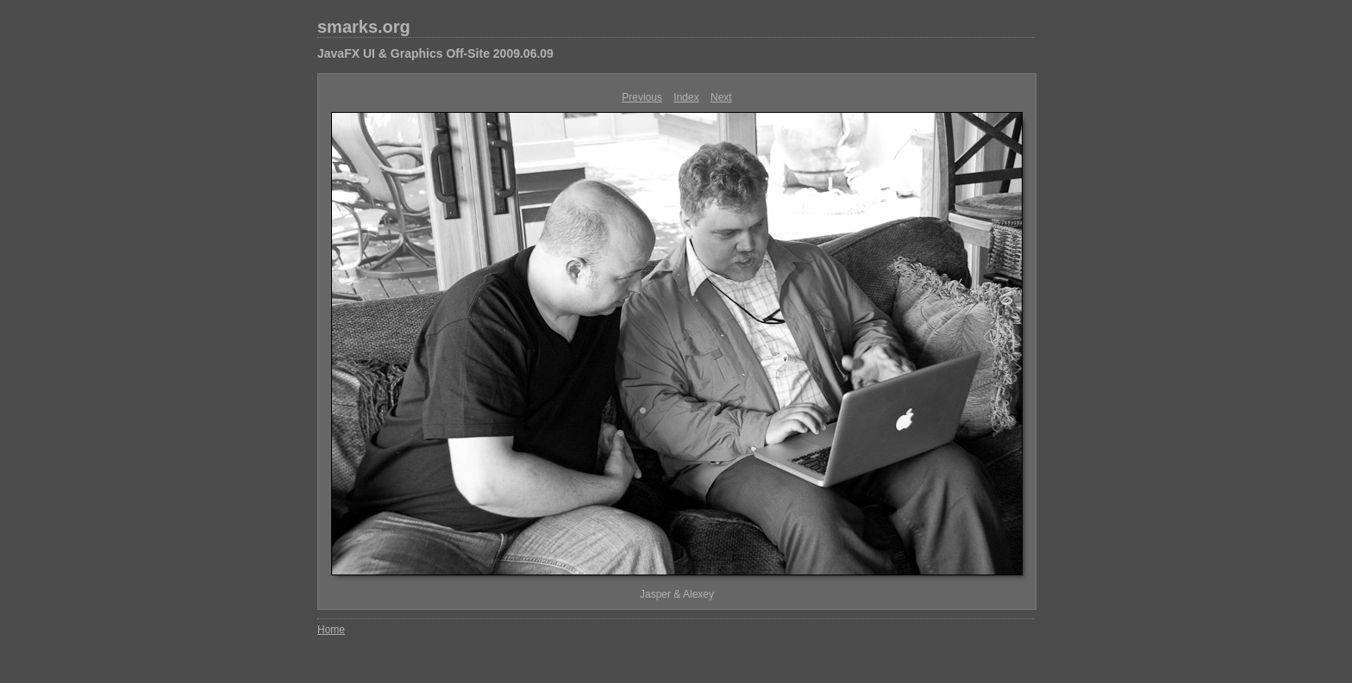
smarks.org (363, 26)
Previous (642, 97)
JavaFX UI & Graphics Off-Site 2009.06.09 (435, 53)
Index (685, 97)
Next (721, 97)
